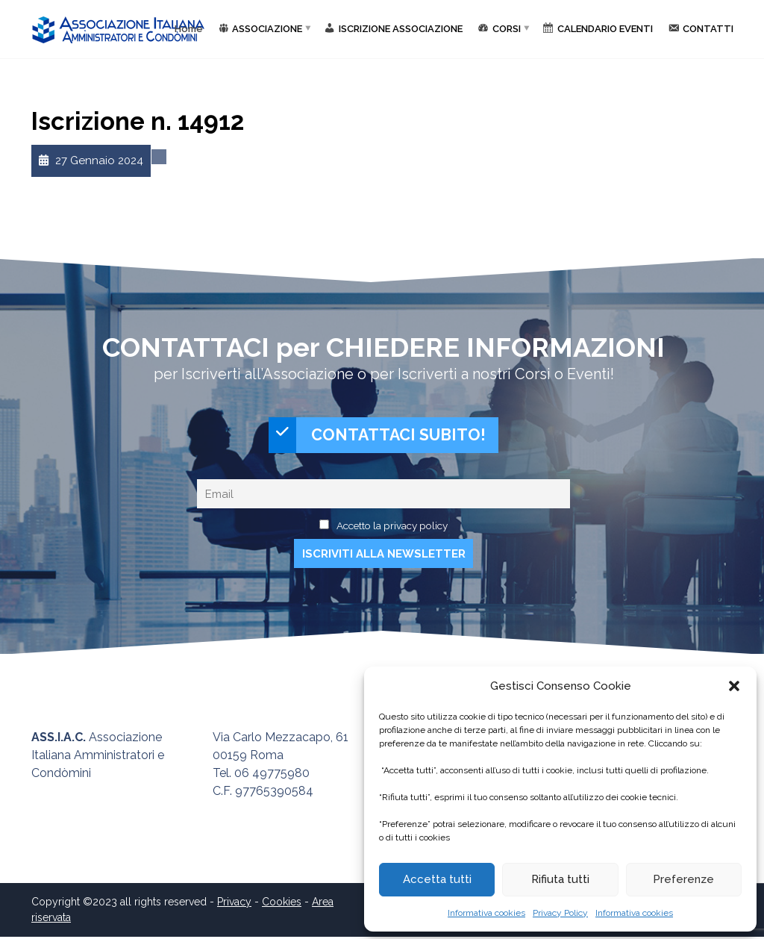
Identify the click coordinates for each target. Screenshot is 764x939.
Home (189, 28)
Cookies (281, 904)
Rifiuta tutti (560, 879)
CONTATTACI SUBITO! (377, 436)
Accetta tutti (437, 879)
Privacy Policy (560, 913)
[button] (734, 685)
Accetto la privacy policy (392, 527)
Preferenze (683, 879)
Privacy (234, 904)
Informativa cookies (486, 913)
